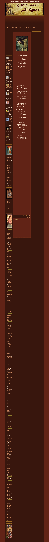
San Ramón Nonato (9, 413)
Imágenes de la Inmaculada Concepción (8, 170)
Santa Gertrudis (8, 433)
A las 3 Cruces (8, 263)
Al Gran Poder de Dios (9, 275)
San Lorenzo (8, 393)
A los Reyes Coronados (8, 267)
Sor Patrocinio (8, 478)
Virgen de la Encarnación (8, 501)
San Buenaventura (9, 363)
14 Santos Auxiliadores (8, 231)
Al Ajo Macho (8, 271)
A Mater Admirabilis (9, 243)
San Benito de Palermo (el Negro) (9, 360)
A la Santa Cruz (8, 259)
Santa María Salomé (9, 445)
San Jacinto (8, 380)
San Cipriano (8, 368)
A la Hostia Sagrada (9, 253)
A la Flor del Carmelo (9, 252)
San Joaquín (8, 382)
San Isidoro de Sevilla (9, 377)
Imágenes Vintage (9, 160)
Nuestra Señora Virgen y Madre (8, 329)
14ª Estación (8, 203)
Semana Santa (28, 217)
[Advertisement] (24, 21)
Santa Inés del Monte (9, 436)
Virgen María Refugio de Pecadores (9, 488)
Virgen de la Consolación (8, 500)
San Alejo (8, 353)
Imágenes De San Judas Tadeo (9, 157)
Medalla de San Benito (9, 320)
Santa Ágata (8, 461)
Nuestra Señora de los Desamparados (9, 335)
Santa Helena (8, 434)
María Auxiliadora (9, 319)
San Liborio (8, 392)
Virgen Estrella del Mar (9, 484)
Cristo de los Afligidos (9, 294)
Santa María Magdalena (8, 444)
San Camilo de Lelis (9, 364)
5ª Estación (8, 207)
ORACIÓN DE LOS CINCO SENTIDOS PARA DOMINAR (11, 137)
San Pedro (8, 411)
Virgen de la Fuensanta (8, 503)
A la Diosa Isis (8, 248)
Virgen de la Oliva (9, 505)
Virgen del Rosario (9, 516)
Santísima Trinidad (9, 473)
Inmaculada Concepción (8, 306)
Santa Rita (8, 455)
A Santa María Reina (9, 244)
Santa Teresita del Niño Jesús (9, 460)
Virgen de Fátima (9, 491)
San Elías (8, 369)
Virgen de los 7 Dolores (8, 509)
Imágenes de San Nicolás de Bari (9, 164)
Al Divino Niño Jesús (9, 273)
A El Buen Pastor (9, 236)
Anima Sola (8, 285)
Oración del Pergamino (8, 343)
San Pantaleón (8, 409)
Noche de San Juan (9, 326)
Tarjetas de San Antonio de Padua (9, 184)
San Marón (8, 402)
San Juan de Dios (9, 389)
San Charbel (8, 367)
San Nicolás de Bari (9, 405)
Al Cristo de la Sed (9, 272)
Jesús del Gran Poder (9, 311)
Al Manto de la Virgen (9, 278)
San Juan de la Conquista (8, 390)
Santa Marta (8, 443)
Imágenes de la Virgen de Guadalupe (9, 172)
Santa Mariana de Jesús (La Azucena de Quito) (9, 442)
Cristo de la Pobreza (9, 292)
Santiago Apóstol (9, 464)
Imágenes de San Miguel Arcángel (9, 163)
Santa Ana (8, 422)
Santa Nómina (8, 453)
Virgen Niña (8, 490)
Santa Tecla (8, 457)
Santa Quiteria (8, 454)
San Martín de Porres (9, 399)
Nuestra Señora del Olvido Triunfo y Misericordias (9, 338)
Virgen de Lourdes (9, 493)
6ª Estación (8, 208)
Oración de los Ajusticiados (8, 341)
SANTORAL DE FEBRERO (22, 27)
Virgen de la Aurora (9, 497)
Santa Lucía (8, 437)
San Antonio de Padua (9, 357)
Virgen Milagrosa (9, 489)
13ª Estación (8, 202)
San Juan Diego (8, 387)
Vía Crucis (8, 520)
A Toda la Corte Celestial (8, 246)
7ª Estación (8, 209)
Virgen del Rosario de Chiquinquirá (9, 517)
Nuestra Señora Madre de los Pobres (9, 328)
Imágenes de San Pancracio (9, 165)
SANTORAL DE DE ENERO (15, 27)
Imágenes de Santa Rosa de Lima (9, 167)
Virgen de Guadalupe (9, 492)
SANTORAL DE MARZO (28, 27)
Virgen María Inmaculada (8, 487)
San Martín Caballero (9, 398)
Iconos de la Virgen (9, 156)
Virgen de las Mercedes (8, 508)
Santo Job (8, 465)
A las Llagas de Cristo (9, 264)
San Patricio (8, 410)
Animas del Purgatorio (9, 286)
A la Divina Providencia (8, 249)
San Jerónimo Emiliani (9, 381)
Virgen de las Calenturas (8, 506)
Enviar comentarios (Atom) (19, 236)
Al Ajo (7, 270)
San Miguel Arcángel (9, 404)
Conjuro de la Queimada (8, 288)
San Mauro (8, 403)
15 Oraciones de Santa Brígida (9, 232)
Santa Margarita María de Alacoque (9, 438)
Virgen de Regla (8, 495)
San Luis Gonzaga (9, 394)
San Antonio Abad (9, 356)
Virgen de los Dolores (9, 510)
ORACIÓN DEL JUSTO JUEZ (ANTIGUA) (11, 77)
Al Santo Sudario (9, 282)
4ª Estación (8, 206)
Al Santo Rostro (8, 281)
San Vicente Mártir (9, 420)
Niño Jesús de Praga (9, 322)
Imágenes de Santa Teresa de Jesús (9, 168)
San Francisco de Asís (9, 372)
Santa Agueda (8, 421)
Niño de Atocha (8, 325)
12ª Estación (8, 201)
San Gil (8, 375)
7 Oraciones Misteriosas (8, 234)
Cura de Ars (8, 299)
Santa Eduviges (8, 430)
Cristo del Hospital (9, 297)
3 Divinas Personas (9, 233)
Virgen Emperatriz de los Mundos (9, 482)
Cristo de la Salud (9, 293)
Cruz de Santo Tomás (9, 298)
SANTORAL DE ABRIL (35, 27)
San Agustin (8, 352)
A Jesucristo (8, 237)
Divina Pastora (8, 300)
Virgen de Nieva (8, 494)
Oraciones (8, 340)
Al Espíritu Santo (9, 274)
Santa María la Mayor (9, 451)
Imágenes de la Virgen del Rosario (9, 175)
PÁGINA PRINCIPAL (8, 27)
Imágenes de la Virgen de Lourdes (9, 173)
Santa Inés (8, 435)
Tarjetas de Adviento (9, 182)
